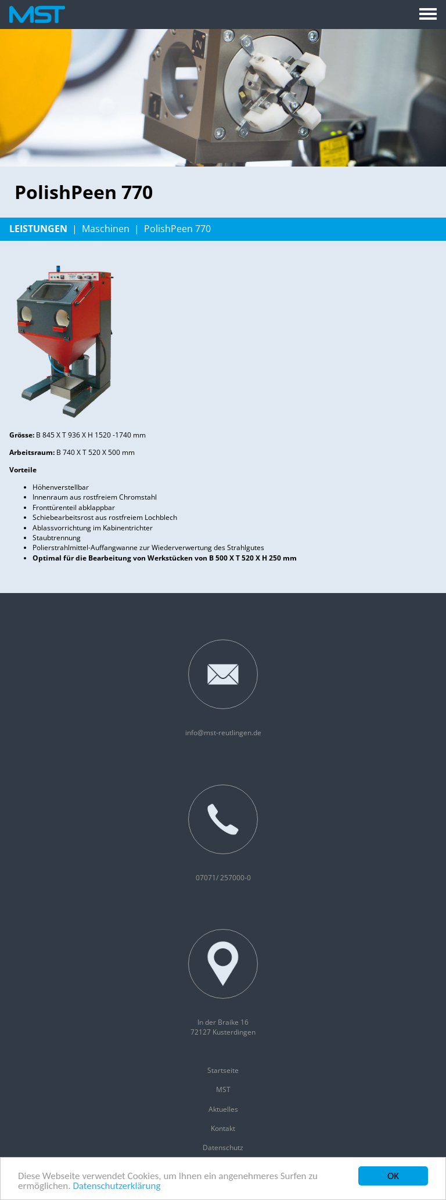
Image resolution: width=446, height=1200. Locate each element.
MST (223, 1089)
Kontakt (223, 1128)
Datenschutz (223, 1147)
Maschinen (106, 228)
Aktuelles (223, 1109)
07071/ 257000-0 (223, 834)
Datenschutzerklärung (116, 1186)
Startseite (223, 1070)
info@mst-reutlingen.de (223, 688)
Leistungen (38, 228)
